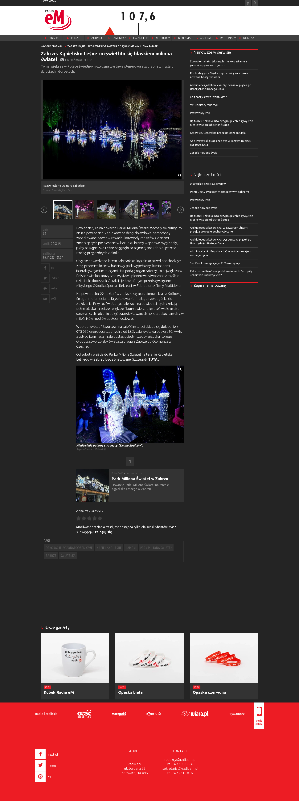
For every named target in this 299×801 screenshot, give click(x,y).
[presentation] (54, 782)
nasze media (48, 1)
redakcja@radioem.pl (180, 759)
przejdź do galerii (76, 60)
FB (52, 267)
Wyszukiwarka (255, 3)
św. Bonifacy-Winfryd (204, 105)
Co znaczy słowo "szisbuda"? (208, 97)
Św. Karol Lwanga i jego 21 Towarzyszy (215, 263)
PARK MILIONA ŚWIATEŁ (156, 548)
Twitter (55, 277)
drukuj (54, 288)
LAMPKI (131, 548)
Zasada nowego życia (203, 152)
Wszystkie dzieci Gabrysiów (208, 183)
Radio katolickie (46, 713)
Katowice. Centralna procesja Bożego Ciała (218, 132)
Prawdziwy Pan (200, 113)
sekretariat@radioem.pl (180, 768)
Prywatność (236, 713)
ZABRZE (51, 555)
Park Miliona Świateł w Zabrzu (140, 478)
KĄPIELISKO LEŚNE (109, 548)
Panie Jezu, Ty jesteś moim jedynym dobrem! (219, 191)
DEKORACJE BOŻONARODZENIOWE (69, 548)
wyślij (53, 298)
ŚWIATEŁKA (68, 555)
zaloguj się (103, 532)
